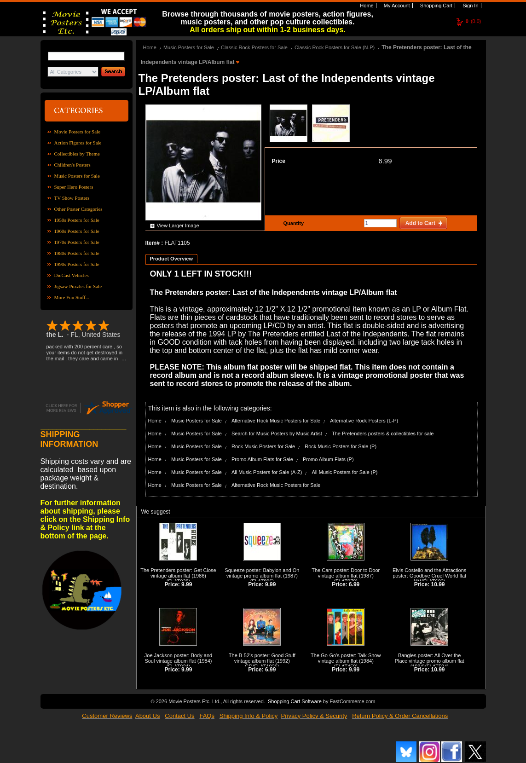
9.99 (186, 584)
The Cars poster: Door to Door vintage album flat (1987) (346, 572)
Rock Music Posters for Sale (263, 446)
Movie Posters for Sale (77, 131)
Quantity (292, 223)
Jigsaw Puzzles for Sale (78, 286)
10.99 (438, 584)
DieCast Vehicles (71, 275)
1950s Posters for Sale (76, 220)
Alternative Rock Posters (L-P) (364, 420)
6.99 (385, 161)
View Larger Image (178, 225)
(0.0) (473, 21)
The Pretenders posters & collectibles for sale (383, 433)
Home (365, 5)
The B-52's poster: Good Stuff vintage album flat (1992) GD (262, 661)
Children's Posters (72, 165)
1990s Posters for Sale (76, 264)
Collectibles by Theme (77, 153)
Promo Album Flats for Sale (262, 459)
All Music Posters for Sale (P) (345, 472)
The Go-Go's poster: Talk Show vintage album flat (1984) (346, 658)
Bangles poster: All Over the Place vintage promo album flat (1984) (429, 661)
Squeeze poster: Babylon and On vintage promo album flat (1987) (262, 572)
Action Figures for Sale (78, 142)
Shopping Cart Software (295, 701)
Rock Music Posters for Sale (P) (340, 446)
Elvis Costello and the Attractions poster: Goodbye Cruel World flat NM (429, 575)
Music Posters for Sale (77, 176)
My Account (396, 5)
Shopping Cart (435, 5)
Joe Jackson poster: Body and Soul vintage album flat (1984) (178, 658)
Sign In (469, 5)
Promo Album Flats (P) (328, 459)
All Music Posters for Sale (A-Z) (266, 472)
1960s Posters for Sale (76, 231)
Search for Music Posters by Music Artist (276, 433)
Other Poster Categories (78, 209)
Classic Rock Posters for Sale (254, 47)
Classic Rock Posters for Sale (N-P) (335, 47)
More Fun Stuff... (72, 297)
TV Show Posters (72, 198)
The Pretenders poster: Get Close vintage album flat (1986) (178, 572)
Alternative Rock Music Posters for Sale (275, 420)
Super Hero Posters (73, 187)
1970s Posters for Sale (76, 242)
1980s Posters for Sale (76, 253)
